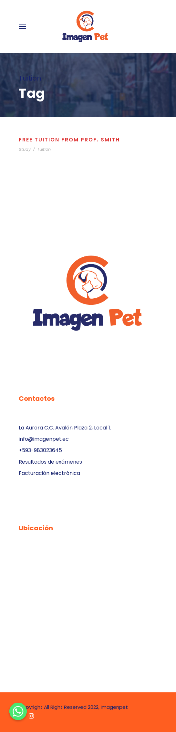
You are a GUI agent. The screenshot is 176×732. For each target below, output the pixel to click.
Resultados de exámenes (50, 462)
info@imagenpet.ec (44, 439)
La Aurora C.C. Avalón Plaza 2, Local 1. (65, 427)
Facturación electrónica (49, 473)
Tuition (44, 149)
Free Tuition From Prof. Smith (69, 139)
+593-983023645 (40, 450)
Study (25, 149)
